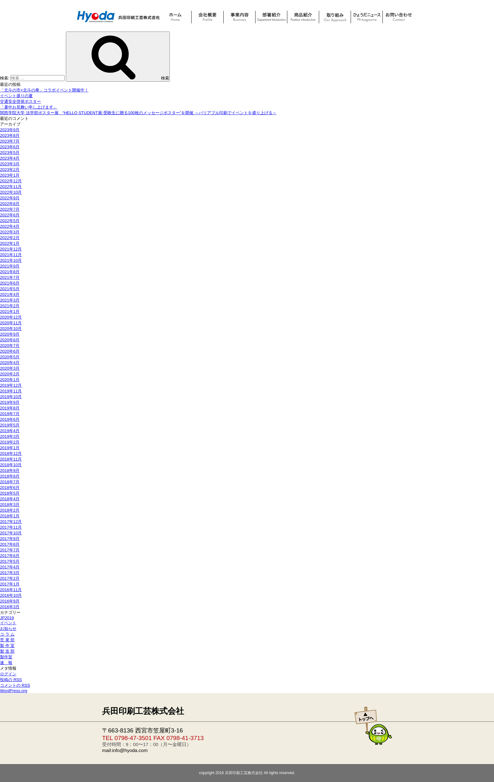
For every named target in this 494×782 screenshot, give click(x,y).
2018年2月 (10, 510)
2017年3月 (10, 572)
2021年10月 (11, 260)
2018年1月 (10, 516)
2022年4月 (10, 226)
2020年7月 (10, 345)
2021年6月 (10, 283)
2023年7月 (10, 141)
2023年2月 (10, 169)
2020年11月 (11, 322)
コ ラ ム (7, 634)
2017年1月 (10, 584)
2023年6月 (10, 146)
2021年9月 (10, 266)
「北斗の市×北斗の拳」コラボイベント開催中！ (44, 90)
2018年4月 (10, 499)
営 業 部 (7, 640)
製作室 (6, 657)
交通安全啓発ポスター (20, 101)
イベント (8, 622)
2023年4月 (10, 158)
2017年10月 (11, 533)
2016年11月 (11, 589)
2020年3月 (10, 368)
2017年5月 (10, 561)
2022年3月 (10, 232)
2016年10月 (11, 595)
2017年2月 (10, 578)
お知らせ (8, 628)
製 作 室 (7, 645)
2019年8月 (10, 408)
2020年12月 (11, 317)
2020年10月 (11, 328)
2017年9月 (10, 538)
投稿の (11, 679)
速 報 (6, 662)
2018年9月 (10, 470)
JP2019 (7, 617)
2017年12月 (11, 521)
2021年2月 (10, 305)
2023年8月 (10, 135)
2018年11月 (11, 459)
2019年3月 (10, 436)
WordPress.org (13, 690)
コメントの (15, 685)
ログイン (8, 674)
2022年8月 (10, 203)
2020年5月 (10, 357)
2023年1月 (10, 175)
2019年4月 (10, 430)
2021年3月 (10, 300)
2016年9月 (10, 601)
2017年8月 (10, 544)
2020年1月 (10, 379)
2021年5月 (10, 288)
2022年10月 (11, 192)
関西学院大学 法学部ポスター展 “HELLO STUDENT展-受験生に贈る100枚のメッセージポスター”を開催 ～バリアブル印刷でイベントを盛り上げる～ (138, 112)
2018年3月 (10, 504)
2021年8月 (10, 271)
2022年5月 (10, 220)
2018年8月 (10, 476)
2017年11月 (11, 527)
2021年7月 (10, 277)
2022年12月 (11, 181)
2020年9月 (10, 334)
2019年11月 (11, 391)
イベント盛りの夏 (16, 95)
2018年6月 (10, 487)
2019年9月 (10, 402)
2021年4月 (10, 294)
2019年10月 (11, 396)
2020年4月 (10, 362)
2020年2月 (10, 374)
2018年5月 (10, 493)
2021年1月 (10, 311)
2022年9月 (10, 198)
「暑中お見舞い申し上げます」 (28, 107)
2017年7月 (10, 550)
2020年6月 (10, 351)
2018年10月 (11, 464)
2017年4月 (10, 567)
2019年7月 (10, 413)
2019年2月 (10, 442)
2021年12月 (11, 249)
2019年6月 (10, 419)
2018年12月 (11, 453)
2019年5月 (10, 425)
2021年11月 (11, 254)
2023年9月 (10, 129)
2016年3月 (10, 606)
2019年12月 (11, 385)
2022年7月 (10, 209)
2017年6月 (10, 555)
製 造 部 (7, 651)
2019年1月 (10, 447)
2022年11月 (11, 186)
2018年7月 (10, 481)
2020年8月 (10, 340)
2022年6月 (10, 215)
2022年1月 (10, 243)
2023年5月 (10, 152)
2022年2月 (10, 237)
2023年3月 (10, 164)
